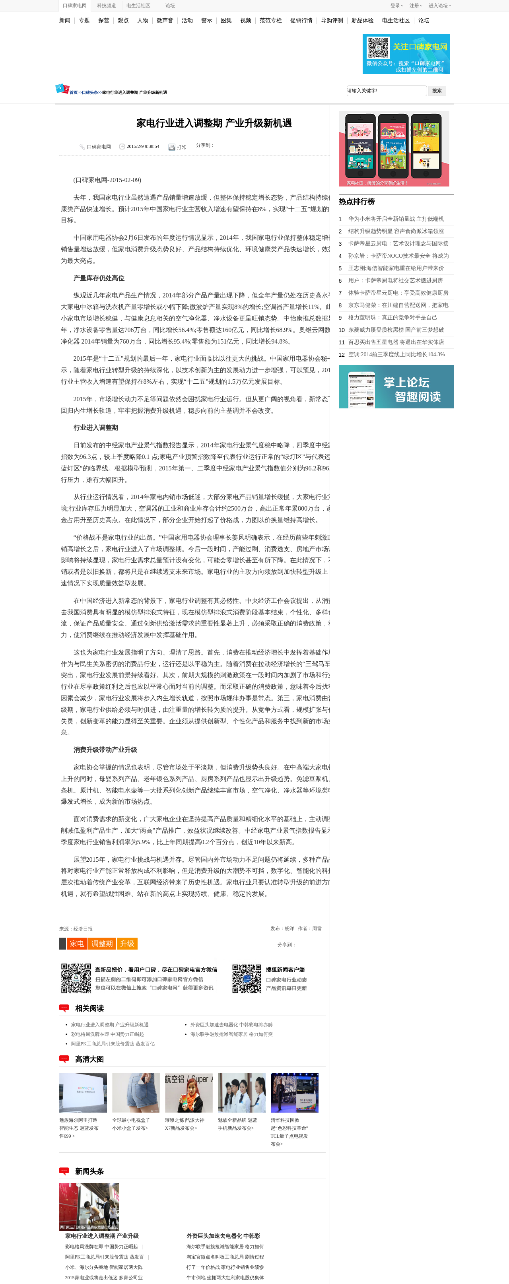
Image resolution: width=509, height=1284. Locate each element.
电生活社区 (138, 5)
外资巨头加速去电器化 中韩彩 (223, 1236)
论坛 (170, 5)
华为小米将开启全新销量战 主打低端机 (396, 219)
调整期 (102, 944)
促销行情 (301, 20)
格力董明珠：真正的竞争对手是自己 (392, 318)
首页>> (76, 92)
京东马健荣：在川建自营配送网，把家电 (398, 305)
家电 (77, 944)
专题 (84, 20)
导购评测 (332, 20)
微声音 (165, 20)
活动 (187, 20)
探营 (103, 20)
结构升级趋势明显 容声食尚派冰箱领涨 (396, 231)
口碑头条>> (92, 92)
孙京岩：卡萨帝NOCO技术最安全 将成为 (398, 256)
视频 (245, 20)
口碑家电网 (75, 5)
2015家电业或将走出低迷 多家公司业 (104, 1277)
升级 (127, 944)
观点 (123, 20)
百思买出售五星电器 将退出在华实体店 (396, 342)
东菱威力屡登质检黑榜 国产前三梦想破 (396, 330)
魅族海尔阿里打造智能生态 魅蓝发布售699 (79, 1128)
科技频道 (106, 5)
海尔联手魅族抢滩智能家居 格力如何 (225, 1246)
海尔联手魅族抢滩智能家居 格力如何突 (231, 1034)
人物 (142, 20)
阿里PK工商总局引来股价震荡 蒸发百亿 (113, 1044)
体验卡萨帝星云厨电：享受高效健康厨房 (398, 293)
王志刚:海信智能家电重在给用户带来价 (396, 268)
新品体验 (363, 20)
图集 (226, 20)
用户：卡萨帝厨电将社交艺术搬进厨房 (395, 281)
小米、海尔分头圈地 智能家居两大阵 (104, 1267)
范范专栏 (271, 20)
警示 (206, 20)
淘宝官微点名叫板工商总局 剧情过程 (225, 1257)
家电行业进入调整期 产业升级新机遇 (110, 1025)
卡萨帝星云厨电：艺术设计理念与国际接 (398, 244)
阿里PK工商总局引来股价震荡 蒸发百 (104, 1257)
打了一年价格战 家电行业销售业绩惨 (225, 1267)
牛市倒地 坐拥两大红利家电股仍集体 (225, 1277)
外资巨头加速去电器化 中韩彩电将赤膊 (231, 1025)
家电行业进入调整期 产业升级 (102, 1236)
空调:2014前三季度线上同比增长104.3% (396, 354)
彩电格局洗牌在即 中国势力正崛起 (107, 1034)
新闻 (64, 20)
